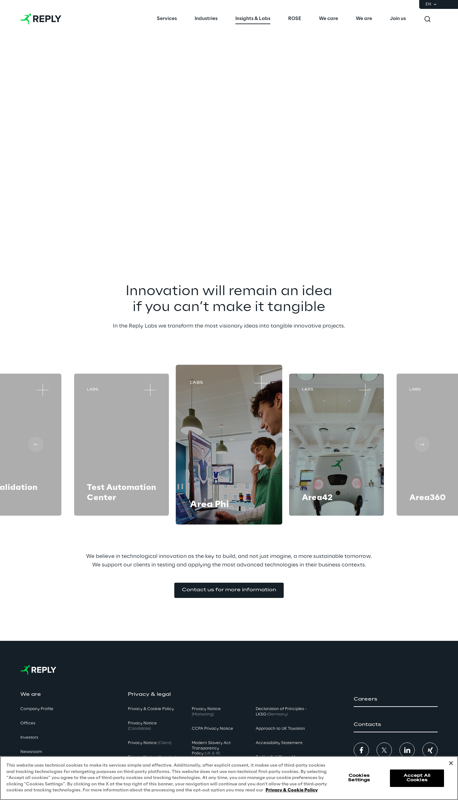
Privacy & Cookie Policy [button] (151, 709)
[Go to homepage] (40, 19)
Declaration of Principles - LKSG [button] (281, 711)
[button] (229, 590)
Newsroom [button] (31, 752)
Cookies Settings (359, 778)
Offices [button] (27, 723)
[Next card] (422, 444)
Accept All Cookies (417, 778)
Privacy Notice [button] (142, 726)
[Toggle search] (427, 19)
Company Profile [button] (36, 709)
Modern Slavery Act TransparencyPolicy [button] (211, 748)
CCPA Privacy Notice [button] (212, 729)
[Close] (451, 763)
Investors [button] (29, 738)
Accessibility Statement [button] (279, 743)
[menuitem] (167, 19)
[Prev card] (36, 444)
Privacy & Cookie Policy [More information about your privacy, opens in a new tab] (292, 790)
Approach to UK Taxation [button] (280, 729)
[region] (229, 778)
